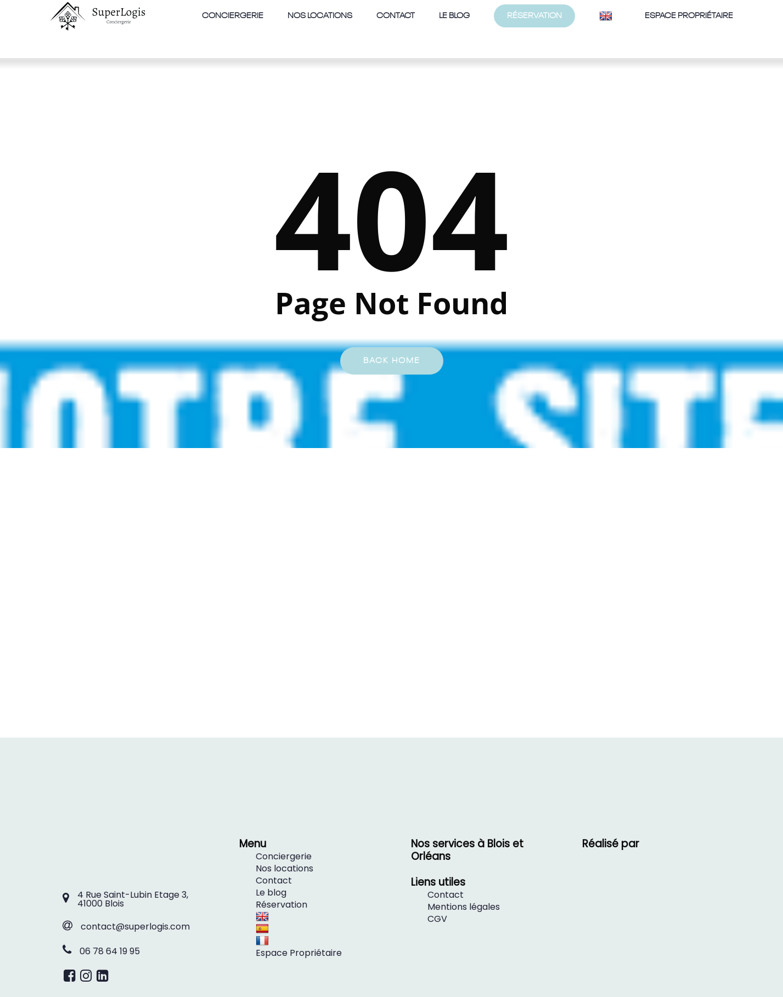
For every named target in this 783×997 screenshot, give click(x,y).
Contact (274, 880)
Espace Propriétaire (299, 953)
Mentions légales (463, 906)
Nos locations (284, 868)
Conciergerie (284, 856)
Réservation (281, 904)
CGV (437, 919)
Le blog (271, 892)
